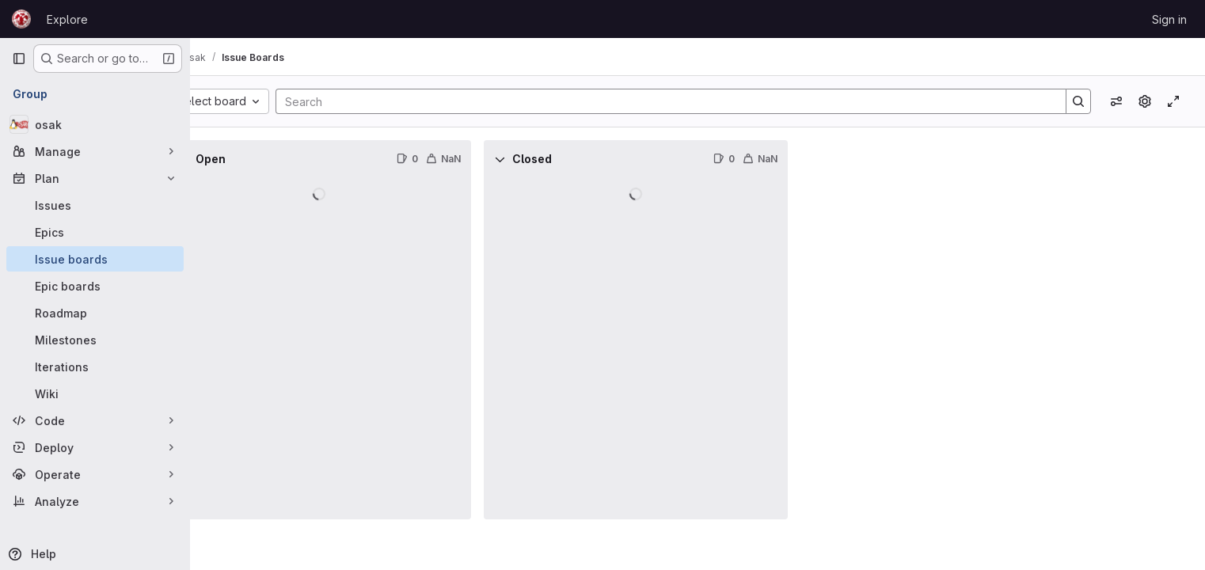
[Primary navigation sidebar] (19, 58)
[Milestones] (95, 339)
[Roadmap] (95, 312)
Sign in (1169, 19)
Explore (67, 19)
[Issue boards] (95, 259)
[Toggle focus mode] (1173, 101)
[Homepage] (21, 19)
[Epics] (95, 232)
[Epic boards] (95, 285)
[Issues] (95, 205)
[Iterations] (95, 366)
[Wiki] (95, 393)
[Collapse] (224, 159)
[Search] (684, 101)
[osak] (95, 124)
